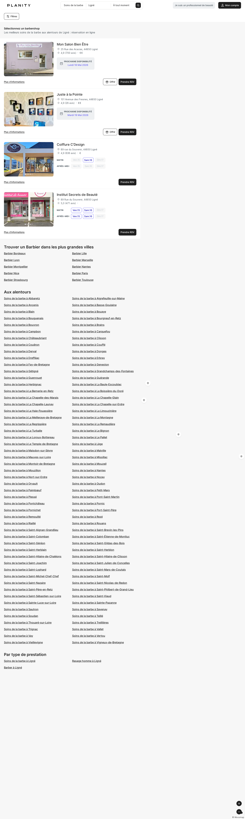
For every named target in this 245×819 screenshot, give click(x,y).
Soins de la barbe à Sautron (21, 609)
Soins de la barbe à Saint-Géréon (24, 543)
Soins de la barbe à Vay (18, 635)
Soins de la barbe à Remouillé (22, 516)
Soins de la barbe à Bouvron (21, 324)
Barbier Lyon (12, 260)
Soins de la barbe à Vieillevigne (23, 642)
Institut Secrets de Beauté (77, 195)
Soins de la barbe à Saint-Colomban (26, 536)
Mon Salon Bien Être (72, 44)
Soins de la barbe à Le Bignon (90, 430)
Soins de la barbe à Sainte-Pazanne (94, 602)
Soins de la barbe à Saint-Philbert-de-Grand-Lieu (103, 589)
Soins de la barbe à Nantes (89, 470)
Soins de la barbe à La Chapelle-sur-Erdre (98, 404)
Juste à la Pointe (70, 94)
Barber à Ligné (13, 667)
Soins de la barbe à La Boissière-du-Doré (97, 391)
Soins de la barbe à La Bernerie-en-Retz (28, 391)
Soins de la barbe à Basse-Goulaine (94, 305)
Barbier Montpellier (16, 266)
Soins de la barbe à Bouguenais (23, 318)
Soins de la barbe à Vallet (88, 629)
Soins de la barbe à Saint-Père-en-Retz (28, 589)
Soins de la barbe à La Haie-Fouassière (28, 410)
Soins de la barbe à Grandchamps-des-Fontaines (103, 371)
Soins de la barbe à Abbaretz (22, 298)
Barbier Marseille (82, 260)
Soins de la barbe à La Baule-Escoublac (97, 384)
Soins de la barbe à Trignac (21, 629)
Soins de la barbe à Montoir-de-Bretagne (29, 463)
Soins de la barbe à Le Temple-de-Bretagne (31, 444)
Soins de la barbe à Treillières (90, 622)
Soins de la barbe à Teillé (87, 616)
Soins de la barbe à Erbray (88, 358)
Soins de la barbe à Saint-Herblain (25, 549)
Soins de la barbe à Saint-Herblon (93, 549)
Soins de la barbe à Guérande (90, 377)
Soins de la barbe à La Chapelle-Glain (95, 397)
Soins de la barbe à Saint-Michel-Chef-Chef (31, 576)
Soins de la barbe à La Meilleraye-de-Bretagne (33, 417)
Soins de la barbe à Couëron (21, 344)
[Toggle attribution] (241, 816)
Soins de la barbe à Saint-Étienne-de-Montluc (101, 536)
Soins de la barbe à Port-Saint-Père (94, 510)
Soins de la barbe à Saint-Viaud (91, 596)
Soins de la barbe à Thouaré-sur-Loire (28, 622)
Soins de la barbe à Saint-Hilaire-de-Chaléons (32, 556)
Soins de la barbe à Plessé (20, 496)
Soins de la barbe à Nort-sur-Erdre (25, 477)
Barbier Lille (79, 253)
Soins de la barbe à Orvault (21, 483)
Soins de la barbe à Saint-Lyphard (25, 569)
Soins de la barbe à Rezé (87, 516)
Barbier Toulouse (82, 279)
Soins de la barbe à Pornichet (22, 510)
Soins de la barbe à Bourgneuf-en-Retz (96, 318)
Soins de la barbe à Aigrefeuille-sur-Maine (98, 298)
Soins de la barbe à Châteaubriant (25, 338)
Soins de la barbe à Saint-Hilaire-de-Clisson (99, 556)
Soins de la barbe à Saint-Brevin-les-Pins (97, 530)
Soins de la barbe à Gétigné (21, 371)
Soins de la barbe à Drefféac (21, 358)
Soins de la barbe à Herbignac (22, 384)
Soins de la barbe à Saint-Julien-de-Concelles (101, 563)
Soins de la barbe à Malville (89, 450)
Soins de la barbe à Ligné (19, 661)
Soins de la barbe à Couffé (88, 344)
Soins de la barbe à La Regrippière (25, 424)
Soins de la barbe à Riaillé (20, 523)
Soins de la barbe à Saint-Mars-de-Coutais (99, 569)
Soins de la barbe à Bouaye (89, 311)
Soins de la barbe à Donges (89, 351)
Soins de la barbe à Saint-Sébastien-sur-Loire (32, 596)
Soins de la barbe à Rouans (89, 523)
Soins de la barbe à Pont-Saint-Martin (96, 496)
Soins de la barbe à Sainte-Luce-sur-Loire (30, 602)
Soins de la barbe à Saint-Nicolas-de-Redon (99, 582)
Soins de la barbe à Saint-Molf (91, 576)
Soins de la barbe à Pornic (88, 503)
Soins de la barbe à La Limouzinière (94, 410)
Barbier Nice (11, 273)
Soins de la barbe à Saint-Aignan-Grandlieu (31, 530)
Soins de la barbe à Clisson (89, 338)
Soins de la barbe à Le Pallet (89, 437)
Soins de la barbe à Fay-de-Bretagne (27, 364)
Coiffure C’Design (71, 145)
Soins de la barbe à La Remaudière (93, 424)
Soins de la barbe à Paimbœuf (22, 490)
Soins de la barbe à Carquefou (91, 331)
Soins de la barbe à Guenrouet (23, 377)
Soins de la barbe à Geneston (90, 364)
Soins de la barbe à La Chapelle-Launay (28, 404)
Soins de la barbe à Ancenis (21, 305)
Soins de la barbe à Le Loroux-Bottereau (29, 437)
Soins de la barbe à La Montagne (92, 417)
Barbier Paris (80, 273)
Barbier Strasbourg (16, 279)
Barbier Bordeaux (15, 253)
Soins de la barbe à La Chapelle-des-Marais (31, 397)
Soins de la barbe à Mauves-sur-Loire (27, 457)
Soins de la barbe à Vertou (88, 635)
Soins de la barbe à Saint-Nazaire (25, 582)
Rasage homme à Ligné (86, 661)
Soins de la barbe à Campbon (22, 331)
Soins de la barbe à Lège (87, 444)
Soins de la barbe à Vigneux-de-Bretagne (98, 642)
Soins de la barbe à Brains (88, 324)
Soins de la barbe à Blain (19, 311)
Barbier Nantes (81, 266)
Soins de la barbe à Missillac (89, 457)
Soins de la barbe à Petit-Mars (91, 490)
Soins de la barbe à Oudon (88, 483)
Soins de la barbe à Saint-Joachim (25, 563)
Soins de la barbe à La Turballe (23, 430)
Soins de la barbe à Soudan (21, 616)
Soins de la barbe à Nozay (88, 477)
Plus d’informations (14, 81)
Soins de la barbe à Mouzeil (89, 463)
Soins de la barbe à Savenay (89, 609)
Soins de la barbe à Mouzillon (22, 470)
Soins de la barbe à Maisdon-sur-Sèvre (28, 450)
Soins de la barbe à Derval (20, 351)
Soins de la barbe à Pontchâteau (24, 503)
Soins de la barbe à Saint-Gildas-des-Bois (98, 543)
